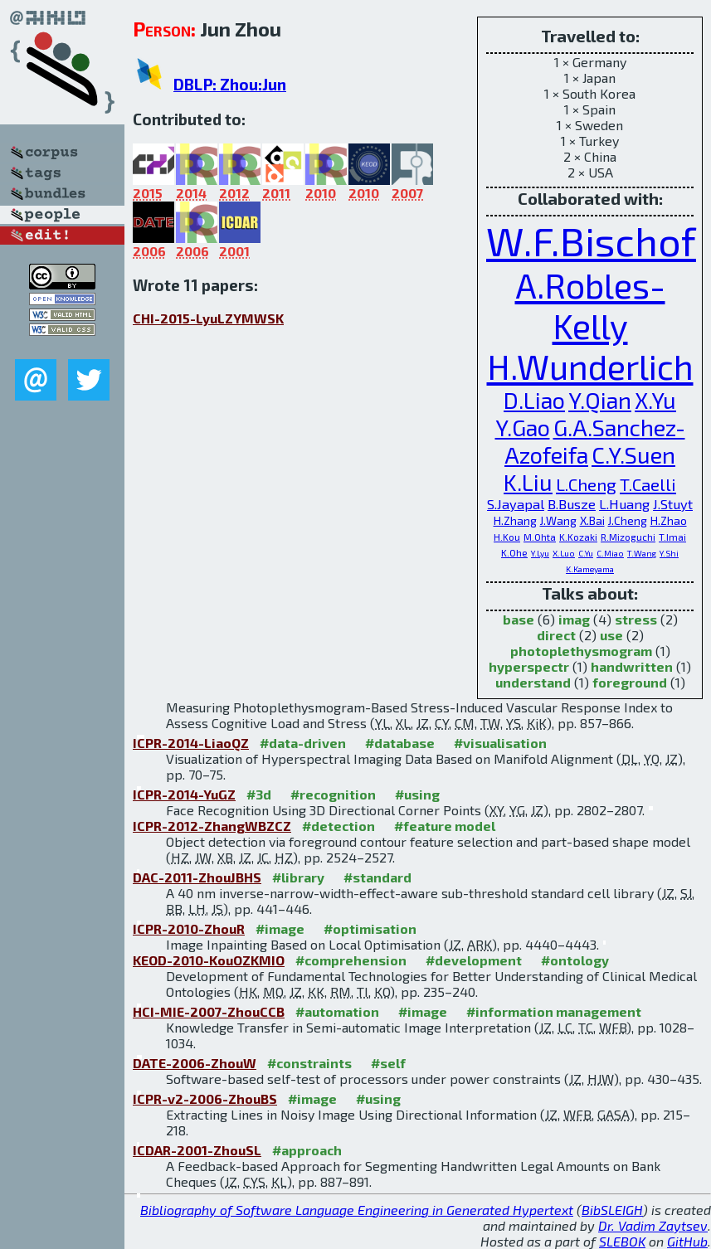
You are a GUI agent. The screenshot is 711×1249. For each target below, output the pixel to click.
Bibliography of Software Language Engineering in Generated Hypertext (356, 1209)
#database (400, 743)
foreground (629, 682)
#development (474, 960)
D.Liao (534, 400)
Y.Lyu (540, 553)
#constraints (309, 1063)
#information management (553, 1011)
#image (280, 928)
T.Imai (672, 536)
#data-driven (303, 743)
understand (533, 682)
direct (556, 635)
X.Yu (655, 400)
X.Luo (564, 553)
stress (636, 619)
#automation (337, 1011)
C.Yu (585, 553)
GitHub (687, 1241)
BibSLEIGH (612, 1209)
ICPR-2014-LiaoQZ (191, 743)
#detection (338, 825)
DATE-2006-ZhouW (194, 1063)
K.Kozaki (578, 536)
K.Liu (528, 482)
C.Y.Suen (633, 455)
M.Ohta (540, 536)
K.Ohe (514, 552)
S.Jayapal (515, 504)
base (518, 619)
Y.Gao (522, 427)
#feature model (444, 825)
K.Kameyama (590, 569)
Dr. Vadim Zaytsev (653, 1225)
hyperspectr (529, 666)
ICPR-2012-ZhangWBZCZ (212, 825)
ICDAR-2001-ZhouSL (197, 1150)
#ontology (575, 960)
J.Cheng (627, 520)
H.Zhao (668, 520)
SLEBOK (622, 1241)
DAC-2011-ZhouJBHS (197, 877)
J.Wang (558, 520)
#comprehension (351, 960)
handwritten (632, 666)
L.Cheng (586, 484)
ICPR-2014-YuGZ (184, 794)
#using (417, 794)
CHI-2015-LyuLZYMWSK (208, 318)
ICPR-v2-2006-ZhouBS (205, 1098)
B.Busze (572, 504)
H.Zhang (515, 520)
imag (574, 619)
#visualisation (500, 743)
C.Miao (610, 553)
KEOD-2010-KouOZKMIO (209, 960)
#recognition (333, 794)
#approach (307, 1150)
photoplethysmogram (581, 651)
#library (298, 877)
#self (388, 1063)
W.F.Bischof (591, 240)
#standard (377, 877)
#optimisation (370, 928)
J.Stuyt (673, 504)
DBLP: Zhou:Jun (229, 84)
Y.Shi (669, 553)
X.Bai (592, 520)
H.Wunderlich (590, 366)
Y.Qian (599, 400)
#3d (258, 794)
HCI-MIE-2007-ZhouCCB (209, 1011)
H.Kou (507, 536)
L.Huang (624, 504)
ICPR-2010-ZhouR (189, 928)
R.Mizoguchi (628, 536)
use (611, 635)
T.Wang (641, 553)
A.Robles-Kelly (590, 305)
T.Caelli (648, 484)
